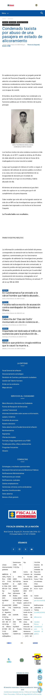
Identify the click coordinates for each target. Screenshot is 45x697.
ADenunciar (38, 617)
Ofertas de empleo (9, 437)
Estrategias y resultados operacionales (16, 466)
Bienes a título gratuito (10, 497)
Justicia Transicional (9, 410)
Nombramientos (8, 430)
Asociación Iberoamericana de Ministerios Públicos (20, 470)
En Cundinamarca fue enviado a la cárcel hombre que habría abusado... (21, 294)
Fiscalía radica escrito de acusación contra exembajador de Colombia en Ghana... (21, 307)
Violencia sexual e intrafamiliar (11, 24)
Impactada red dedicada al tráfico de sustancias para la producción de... (21, 332)
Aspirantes (6, 434)
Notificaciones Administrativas (13, 473)
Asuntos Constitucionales (11, 490)
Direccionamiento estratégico (12, 374)
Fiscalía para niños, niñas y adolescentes (16, 444)
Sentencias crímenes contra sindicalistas (16, 487)
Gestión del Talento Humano (12, 381)
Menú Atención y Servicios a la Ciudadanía (17, 403)
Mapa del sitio (7, 387)
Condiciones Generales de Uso (14, 692)
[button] (42, 13)
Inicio (4, 18)
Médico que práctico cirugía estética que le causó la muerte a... (21, 344)
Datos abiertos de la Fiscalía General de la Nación (19, 427)
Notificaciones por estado (11, 477)
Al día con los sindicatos (10, 384)
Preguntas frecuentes (10, 447)
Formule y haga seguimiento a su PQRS (16, 441)
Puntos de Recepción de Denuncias (14, 407)
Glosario (5, 451)
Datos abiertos (7, 494)
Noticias (10, 18)
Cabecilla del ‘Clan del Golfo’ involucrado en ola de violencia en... (21, 320)
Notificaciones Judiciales (11, 480)
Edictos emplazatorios (10, 483)
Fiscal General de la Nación (11, 370)
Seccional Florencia (22, 22)
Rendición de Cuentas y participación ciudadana (19, 377)
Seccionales (12, 22)
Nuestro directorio (8, 424)
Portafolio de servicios (10, 420)
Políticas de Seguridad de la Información (28, 694)
